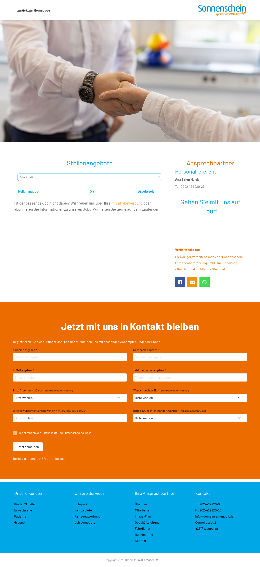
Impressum (133, 560)
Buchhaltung (144, 534)
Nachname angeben (146, 350)
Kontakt (140, 540)
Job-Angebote (85, 522)
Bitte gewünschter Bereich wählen (49, 410)
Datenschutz (150, 560)
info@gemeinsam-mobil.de (214, 516)
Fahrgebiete (83, 510)
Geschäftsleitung (147, 522)
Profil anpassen (54, 458)
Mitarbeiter (143, 510)
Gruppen (20, 522)
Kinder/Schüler (25, 504)
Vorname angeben (25, 350)
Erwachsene (23, 510)
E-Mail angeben (23, 370)
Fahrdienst (142, 528)
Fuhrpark (81, 504)
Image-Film (143, 516)
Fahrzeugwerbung (88, 516)
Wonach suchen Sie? (161, 390)
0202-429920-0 (209, 504)
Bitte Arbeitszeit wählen (43, 390)
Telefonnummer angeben (149, 370)
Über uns (141, 504)
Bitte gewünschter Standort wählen (170, 410)
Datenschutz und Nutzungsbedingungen (66, 432)
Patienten (21, 516)
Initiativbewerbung (127, 203)
